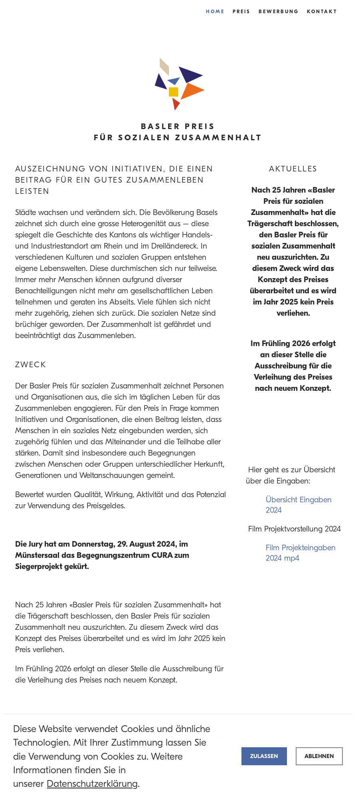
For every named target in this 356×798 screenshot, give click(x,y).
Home (215, 11)
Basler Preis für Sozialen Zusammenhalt (178, 132)
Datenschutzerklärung (92, 783)
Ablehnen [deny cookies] (319, 756)
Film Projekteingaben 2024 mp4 (301, 553)
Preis (242, 11)
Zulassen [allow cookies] (264, 756)
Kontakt (322, 11)
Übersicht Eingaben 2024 (299, 505)
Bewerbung (279, 11)
